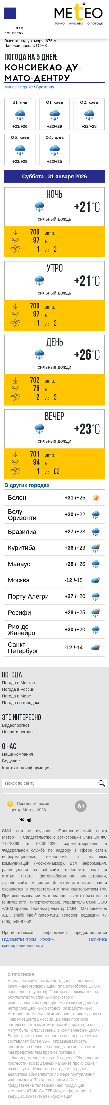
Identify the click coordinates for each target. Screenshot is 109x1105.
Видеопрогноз (15, 725)
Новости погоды (17, 732)
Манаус (19, 564)
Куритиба (21, 547)
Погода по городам (20, 702)
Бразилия (45, 87)
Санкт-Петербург (23, 648)
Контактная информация (26, 768)
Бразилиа (22, 531)
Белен (17, 497)
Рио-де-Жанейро (21, 630)
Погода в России (18, 689)
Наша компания (17, 754)
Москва (19, 580)
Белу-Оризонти (22, 514)
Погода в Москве (18, 682)
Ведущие (11, 761)
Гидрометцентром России (28, 939)
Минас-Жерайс (18, 87)
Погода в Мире (16, 696)
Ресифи (19, 612)
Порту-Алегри (28, 596)
